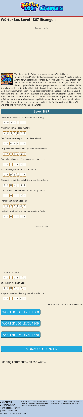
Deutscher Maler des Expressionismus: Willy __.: (23, 159)
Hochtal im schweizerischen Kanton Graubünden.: (24, 211)
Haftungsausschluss (10, 407)
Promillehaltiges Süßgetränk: (14, 200)
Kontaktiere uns (9, 410)
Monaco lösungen (41, 349)
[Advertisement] (41, 47)
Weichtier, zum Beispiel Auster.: (15, 127)
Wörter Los (20, 413)
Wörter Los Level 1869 (20, 323)
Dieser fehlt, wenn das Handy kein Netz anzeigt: (23, 117)
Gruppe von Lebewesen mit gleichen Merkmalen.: (24, 148)
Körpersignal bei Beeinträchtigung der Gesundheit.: (24, 180)
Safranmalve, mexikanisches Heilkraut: (19, 169)
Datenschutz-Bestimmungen (7, 403)
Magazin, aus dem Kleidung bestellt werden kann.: (24, 293)
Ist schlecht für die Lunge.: (13, 282)
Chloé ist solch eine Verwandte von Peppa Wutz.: (23, 190)
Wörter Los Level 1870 (20, 334)
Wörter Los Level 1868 (20, 312)
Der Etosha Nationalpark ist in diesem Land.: (21, 138)
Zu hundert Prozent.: (10, 272)
